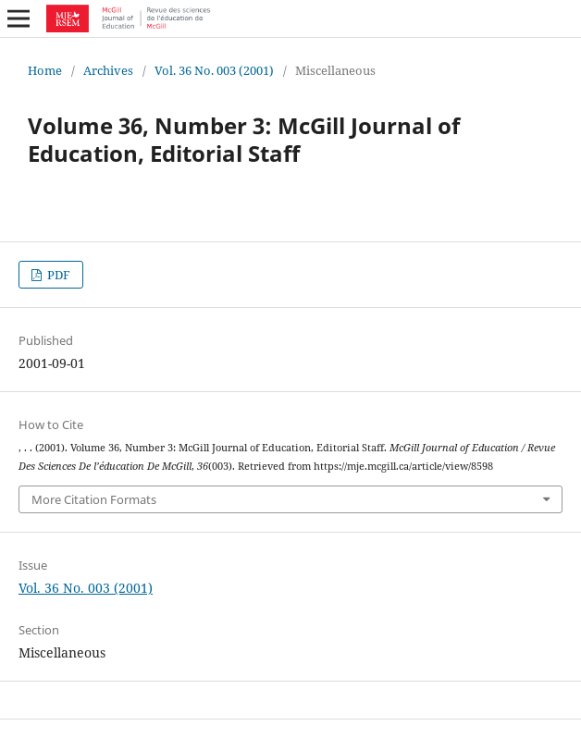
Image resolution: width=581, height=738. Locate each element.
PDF (57, 274)
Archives (108, 70)
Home (45, 70)
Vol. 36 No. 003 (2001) (214, 70)
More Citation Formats (93, 499)
